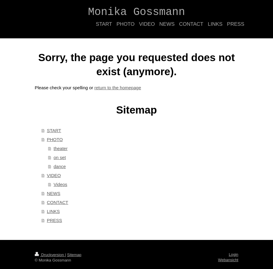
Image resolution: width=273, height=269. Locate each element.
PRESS (54, 220)
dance (60, 166)
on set (60, 157)
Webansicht (228, 260)
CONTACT (57, 202)
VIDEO (54, 175)
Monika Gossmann (136, 12)
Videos (60, 184)
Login (233, 254)
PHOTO (55, 139)
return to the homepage (117, 87)
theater (61, 148)
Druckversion (50, 255)
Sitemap (74, 255)
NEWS (53, 193)
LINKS (53, 211)
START (54, 130)
